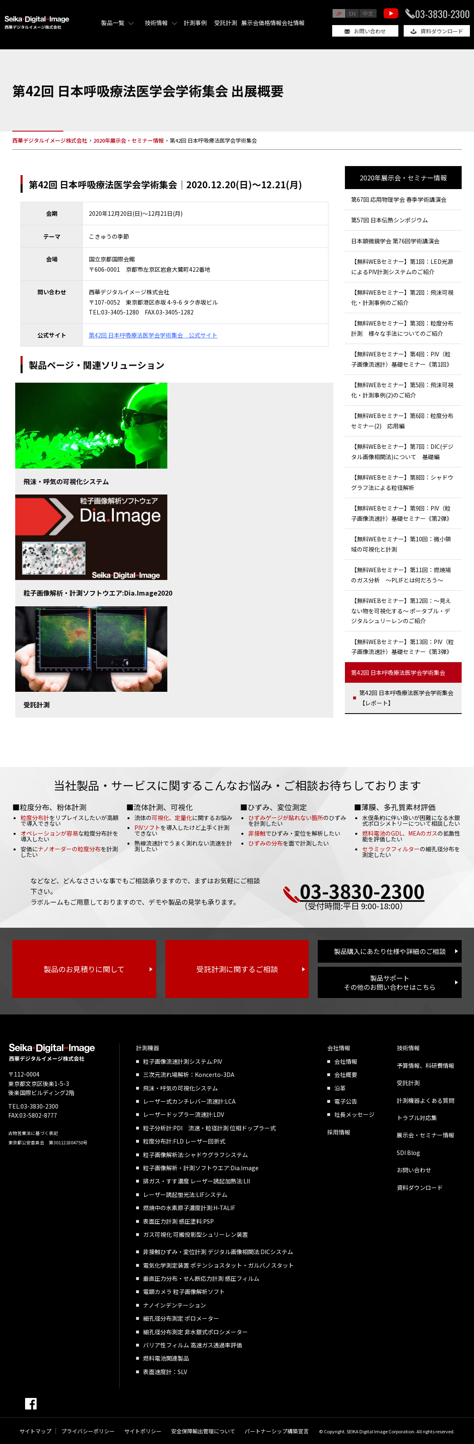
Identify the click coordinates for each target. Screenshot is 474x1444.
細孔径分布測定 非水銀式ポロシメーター (195, 1332)
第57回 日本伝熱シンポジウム (389, 220)
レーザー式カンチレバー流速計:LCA (189, 1101)
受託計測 (225, 22)
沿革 (340, 1088)
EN (352, 13)
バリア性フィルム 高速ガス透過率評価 (192, 1345)
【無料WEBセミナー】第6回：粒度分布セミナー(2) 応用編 (402, 420)
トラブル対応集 (417, 1118)
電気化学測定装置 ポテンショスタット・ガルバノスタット (218, 1265)
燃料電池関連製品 (166, 1358)
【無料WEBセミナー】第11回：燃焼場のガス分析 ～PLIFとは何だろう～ (401, 575)
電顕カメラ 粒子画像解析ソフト (184, 1291)
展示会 (250, 22)
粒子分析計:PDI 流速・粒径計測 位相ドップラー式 (209, 1128)
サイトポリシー (143, 1431)
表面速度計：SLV (165, 1372)
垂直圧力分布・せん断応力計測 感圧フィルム (201, 1278)
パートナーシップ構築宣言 (277, 1431)
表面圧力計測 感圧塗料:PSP (178, 1221)
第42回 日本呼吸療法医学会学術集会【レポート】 (406, 697)
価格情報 (270, 22)
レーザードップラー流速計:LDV (183, 1114)
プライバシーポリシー (88, 1431)
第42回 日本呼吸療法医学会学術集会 (398, 672)
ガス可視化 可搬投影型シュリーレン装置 (195, 1234)
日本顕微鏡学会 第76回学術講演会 (395, 241)
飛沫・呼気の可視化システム (66, 481)
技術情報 (156, 22)
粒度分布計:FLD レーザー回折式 (184, 1141)
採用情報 (338, 1132)
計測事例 (195, 22)
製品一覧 (112, 22)
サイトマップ (35, 1431)
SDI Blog (408, 1152)
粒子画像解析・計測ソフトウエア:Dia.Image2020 (97, 593)
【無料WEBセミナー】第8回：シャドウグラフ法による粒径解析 (402, 482)
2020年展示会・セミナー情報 (403, 178)
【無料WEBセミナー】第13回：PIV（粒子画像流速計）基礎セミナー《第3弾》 (402, 647)
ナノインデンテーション (174, 1305)
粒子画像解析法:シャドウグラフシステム (195, 1155)
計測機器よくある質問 (425, 1100)
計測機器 (147, 1048)
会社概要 (345, 1074)
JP (339, 13)
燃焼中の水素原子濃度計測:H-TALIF (189, 1208)
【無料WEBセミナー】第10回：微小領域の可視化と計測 (401, 544)
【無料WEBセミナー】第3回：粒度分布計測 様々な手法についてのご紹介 (402, 328)
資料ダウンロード (442, 31)
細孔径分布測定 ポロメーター (181, 1318)
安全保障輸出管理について (203, 1431)
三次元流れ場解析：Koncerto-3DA (188, 1074)
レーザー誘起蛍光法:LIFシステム (185, 1194)
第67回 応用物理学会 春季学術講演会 (398, 199)
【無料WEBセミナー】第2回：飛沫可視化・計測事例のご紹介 (402, 297)
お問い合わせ (370, 31)
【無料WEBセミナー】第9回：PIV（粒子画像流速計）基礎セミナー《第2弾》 (401, 513)
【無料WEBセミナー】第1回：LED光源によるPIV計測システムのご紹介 (402, 266)
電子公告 (345, 1101)
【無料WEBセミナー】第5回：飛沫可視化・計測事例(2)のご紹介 (402, 390)
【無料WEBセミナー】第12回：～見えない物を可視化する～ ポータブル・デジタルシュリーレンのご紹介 (401, 610)
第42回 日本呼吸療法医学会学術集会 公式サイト (153, 335)
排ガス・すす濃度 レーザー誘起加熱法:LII (196, 1181)
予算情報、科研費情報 (425, 1065)
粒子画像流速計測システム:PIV (182, 1061)
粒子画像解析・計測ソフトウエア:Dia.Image (201, 1168)
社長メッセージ (354, 1114)
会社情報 (293, 22)
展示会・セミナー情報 (425, 1135)
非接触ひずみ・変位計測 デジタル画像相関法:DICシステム (218, 1252)
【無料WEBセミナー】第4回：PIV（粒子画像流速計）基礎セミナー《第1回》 (401, 359)
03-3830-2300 (442, 13)
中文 (368, 13)
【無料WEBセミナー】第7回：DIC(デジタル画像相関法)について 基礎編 (402, 451)
